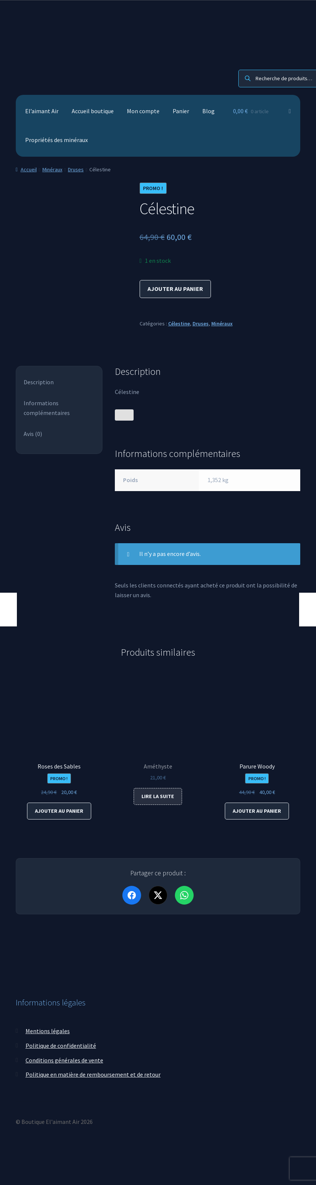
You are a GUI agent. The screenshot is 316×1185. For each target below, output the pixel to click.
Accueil (29, 169)
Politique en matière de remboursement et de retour (93, 1074)
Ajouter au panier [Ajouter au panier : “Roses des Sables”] (59, 810)
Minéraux (52, 169)
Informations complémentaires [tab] (47, 407)
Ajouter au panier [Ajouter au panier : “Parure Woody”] (257, 810)
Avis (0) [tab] (33, 433)
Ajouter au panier (175, 288)
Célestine (179, 323)
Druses (76, 169)
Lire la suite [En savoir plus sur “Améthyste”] (158, 796)
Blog (208, 111)
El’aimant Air (42, 111)
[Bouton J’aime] (124, 415)
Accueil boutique (93, 111)
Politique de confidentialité (61, 1045)
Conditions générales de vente (64, 1060)
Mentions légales (48, 1031)
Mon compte (143, 111)
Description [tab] (39, 382)
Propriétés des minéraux (56, 140)
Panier (181, 111)
